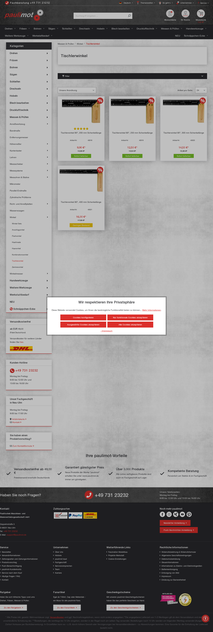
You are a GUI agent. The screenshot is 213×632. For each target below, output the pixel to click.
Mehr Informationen (151, 310)
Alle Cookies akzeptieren (130, 324)
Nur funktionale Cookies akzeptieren (130, 317)
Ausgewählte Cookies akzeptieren (83, 324)
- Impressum (106, 330)
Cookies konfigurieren (83, 317)
